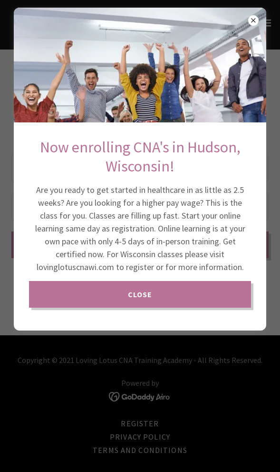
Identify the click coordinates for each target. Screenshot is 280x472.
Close (140, 294)
